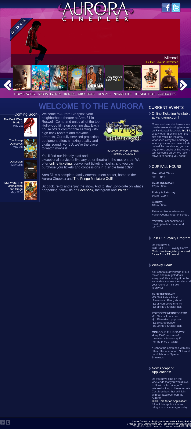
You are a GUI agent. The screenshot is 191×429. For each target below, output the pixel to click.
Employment (158, 421)
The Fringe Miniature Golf (92, 178)
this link (186, 130)
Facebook (85, 190)
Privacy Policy (184, 421)
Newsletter (171, 421)
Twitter (122, 190)
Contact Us (145, 421)
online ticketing (60, 163)
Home (135, 421)
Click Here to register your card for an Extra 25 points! (171, 253)
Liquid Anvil (185, 424)
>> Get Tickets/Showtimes (162, 62)
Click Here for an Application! (169, 401)
